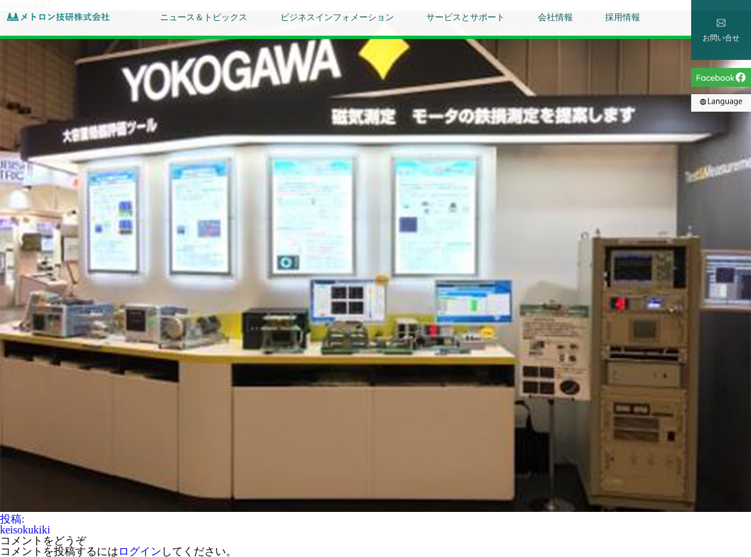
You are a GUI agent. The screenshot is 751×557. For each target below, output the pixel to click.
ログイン (139, 551)
